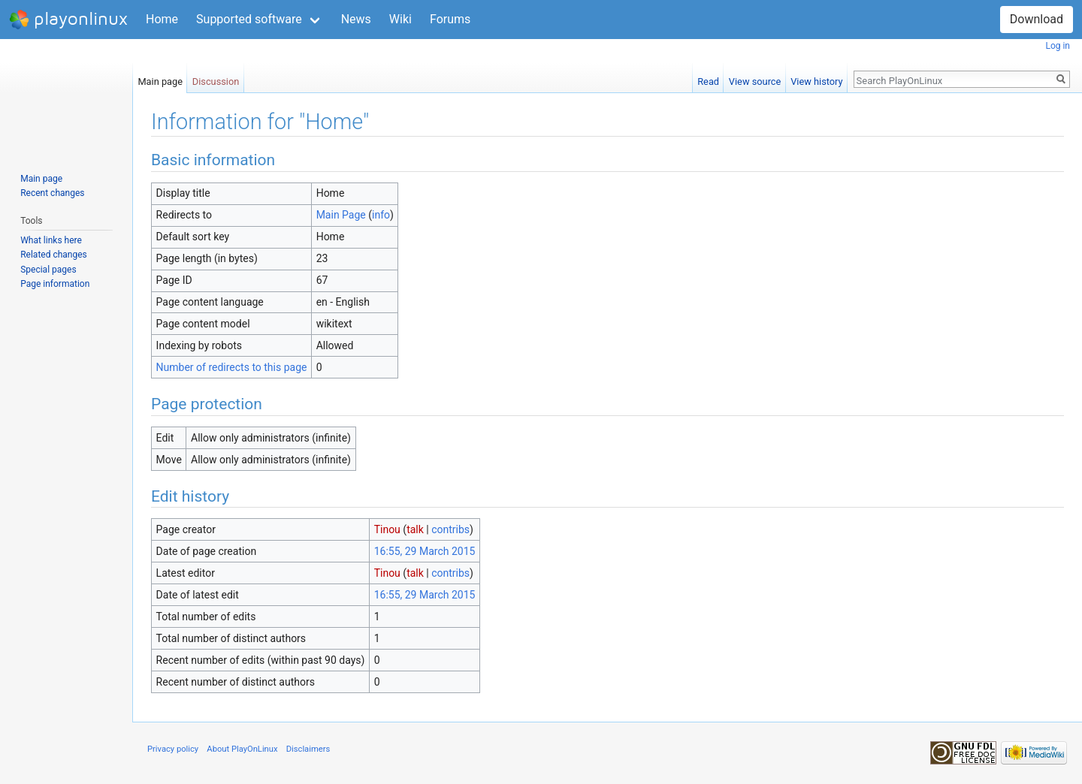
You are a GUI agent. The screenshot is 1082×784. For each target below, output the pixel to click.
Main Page (341, 215)
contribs (450, 529)
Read (708, 78)
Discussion (216, 78)
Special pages (48, 269)
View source (755, 78)
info (381, 215)
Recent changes (52, 193)
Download (1036, 19)
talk (415, 529)
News (356, 19)
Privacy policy (172, 749)
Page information (54, 284)
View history (816, 78)
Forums (450, 19)
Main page (160, 78)
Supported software (249, 19)
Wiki (400, 19)
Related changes (53, 254)
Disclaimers (308, 749)
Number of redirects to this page (231, 367)
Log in (1057, 46)
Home (162, 19)
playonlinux (68, 19)
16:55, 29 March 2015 (425, 551)
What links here (51, 240)
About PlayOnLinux (242, 749)
